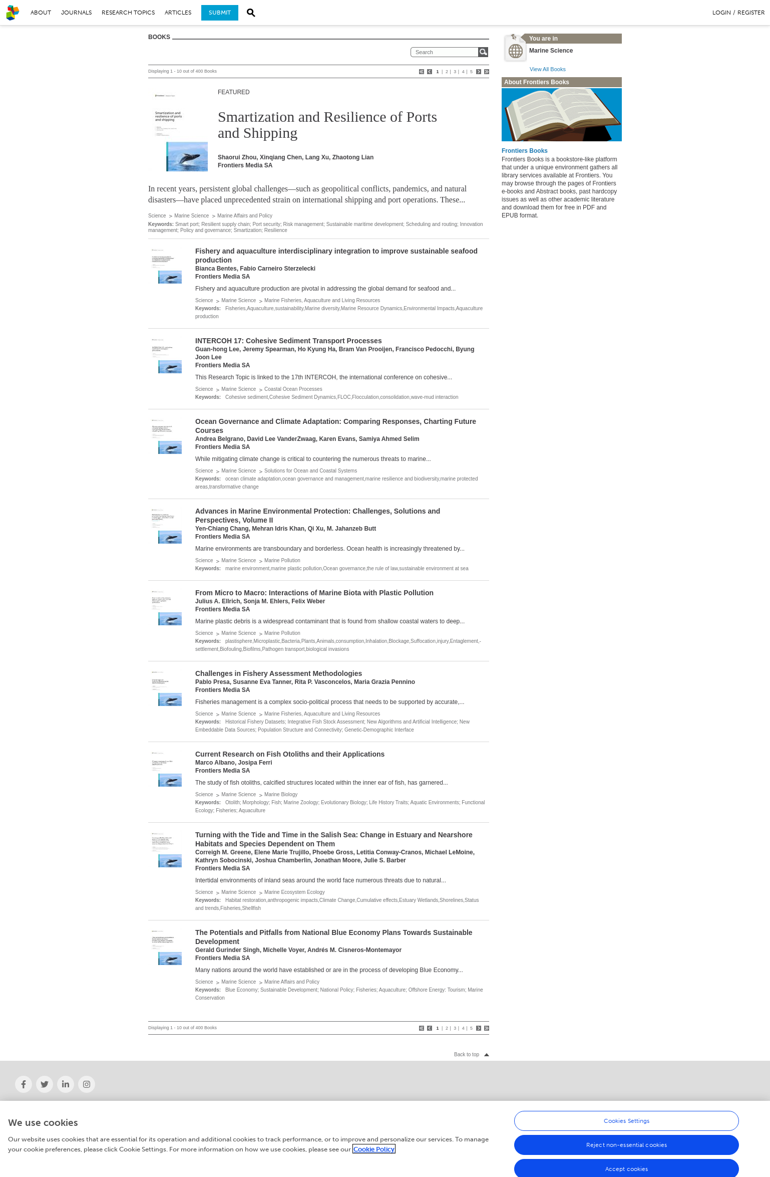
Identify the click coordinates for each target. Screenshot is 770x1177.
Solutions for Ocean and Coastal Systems (310, 471)
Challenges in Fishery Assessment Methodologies (278, 673)
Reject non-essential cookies (626, 1149)
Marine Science (191, 215)
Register (751, 12)
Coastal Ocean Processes (293, 389)
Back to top (466, 1054)
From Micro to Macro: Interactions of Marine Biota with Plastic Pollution (314, 593)
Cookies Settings (627, 1125)
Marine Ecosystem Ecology (294, 892)
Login (721, 12)
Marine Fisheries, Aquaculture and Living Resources (322, 300)
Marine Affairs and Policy (244, 215)
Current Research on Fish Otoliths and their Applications (289, 754)
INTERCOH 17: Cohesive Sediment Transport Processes (288, 341)
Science (157, 215)
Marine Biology (280, 794)
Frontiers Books (525, 150)
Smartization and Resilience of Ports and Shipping (327, 124)
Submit (220, 12)
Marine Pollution (282, 560)
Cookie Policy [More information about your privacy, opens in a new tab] (374, 1153)
